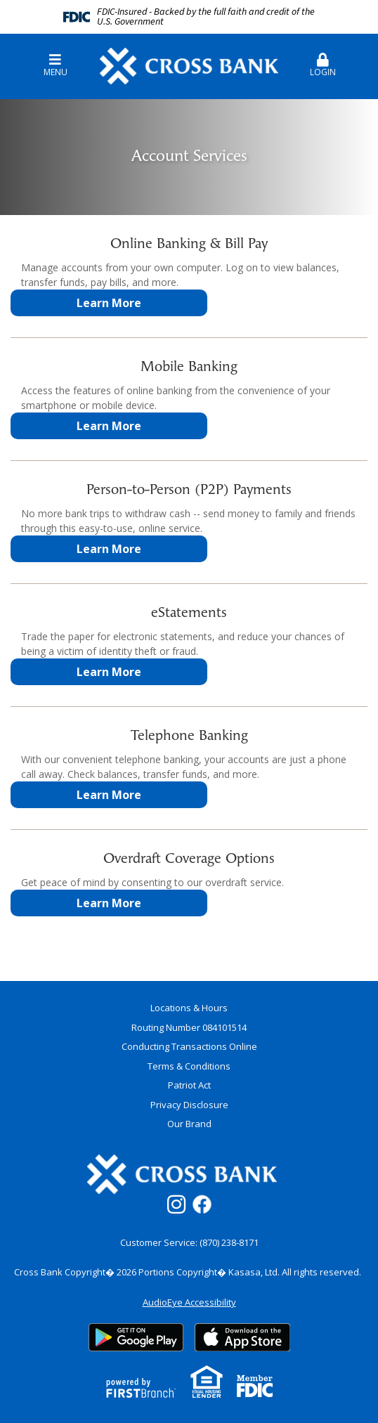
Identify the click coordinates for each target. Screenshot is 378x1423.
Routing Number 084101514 (189, 1027)
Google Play (136, 1337)
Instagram (176, 1204)
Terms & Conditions (189, 1066)
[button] (322, 60)
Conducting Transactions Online (189, 1046)
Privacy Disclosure (189, 1104)
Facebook (202, 1204)
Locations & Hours (189, 1007)
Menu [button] (55, 65)
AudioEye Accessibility (189, 1302)
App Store (242, 1337)
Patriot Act (189, 1085)
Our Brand (189, 1123)
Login (323, 65)
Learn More (109, 303)
